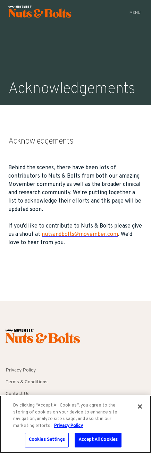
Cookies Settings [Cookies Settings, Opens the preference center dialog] (47, 440)
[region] (75, 424)
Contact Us (18, 394)
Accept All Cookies (98, 440)
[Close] (140, 406)
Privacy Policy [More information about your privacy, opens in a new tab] (68, 426)
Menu (135, 13)
